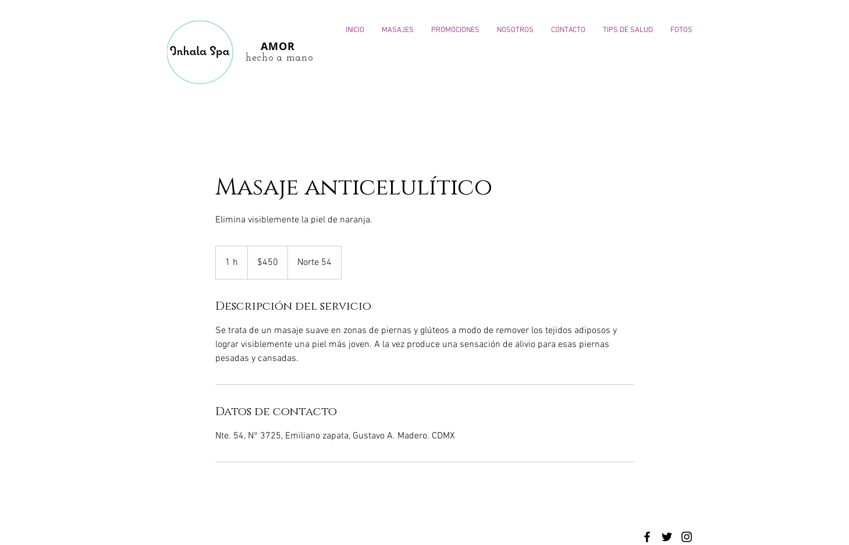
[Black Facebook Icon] (647, 537)
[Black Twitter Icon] (667, 537)
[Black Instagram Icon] (687, 537)
